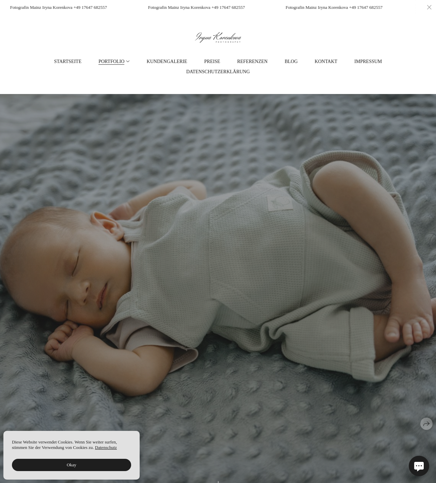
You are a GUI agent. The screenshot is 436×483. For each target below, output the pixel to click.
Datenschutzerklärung (218, 71)
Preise (212, 61)
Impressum (368, 61)
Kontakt (326, 61)
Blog (291, 61)
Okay (71, 464)
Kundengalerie (167, 61)
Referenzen (252, 61)
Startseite (67, 61)
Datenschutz (106, 447)
